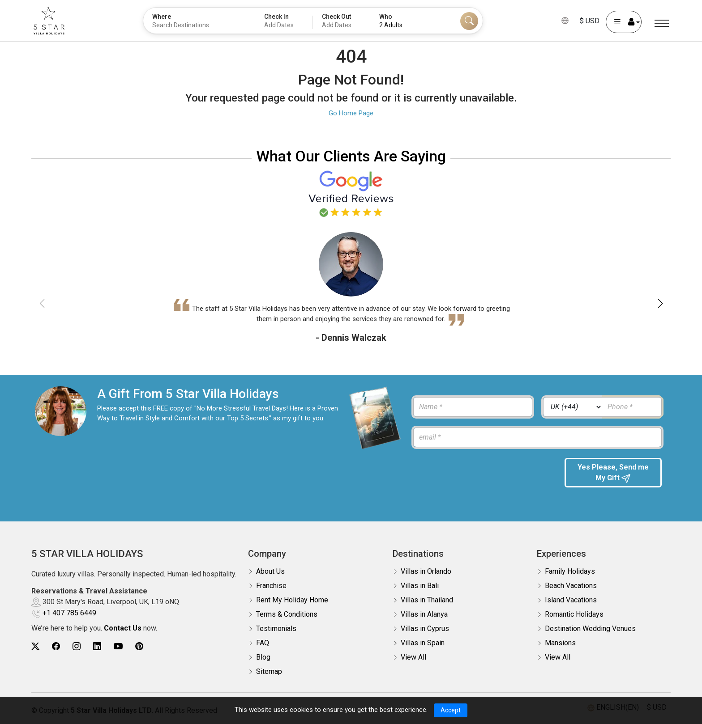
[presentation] (481, 475)
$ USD (589, 21)
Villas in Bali (420, 585)
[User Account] (624, 22)
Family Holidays (570, 571)
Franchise (271, 585)
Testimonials (276, 628)
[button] (660, 303)
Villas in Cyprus (425, 628)
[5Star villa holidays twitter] (35, 646)
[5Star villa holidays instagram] (77, 646)
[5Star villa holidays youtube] (118, 646)
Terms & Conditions (286, 614)
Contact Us (122, 628)
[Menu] (662, 23)
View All (413, 657)
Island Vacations (571, 600)
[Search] (469, 21)
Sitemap (269, 671)
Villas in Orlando (426, 571)
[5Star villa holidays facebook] (56, 646)
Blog (263, 657)
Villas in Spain (423, 643)
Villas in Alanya (424, 614)
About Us (270, 571)
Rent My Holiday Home (292, 600)
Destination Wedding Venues (590, 628)
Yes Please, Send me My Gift (613, 473)
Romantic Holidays (574, 614)
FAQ (262, 643)
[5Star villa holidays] (49, 20)
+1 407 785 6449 (69, 613)
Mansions (560, 643)
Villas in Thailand (427, 600)
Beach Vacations (571, 585)
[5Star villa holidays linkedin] (97, 646)
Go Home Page (351, 113)
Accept (451, 710)
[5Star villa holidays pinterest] (139, 646)
